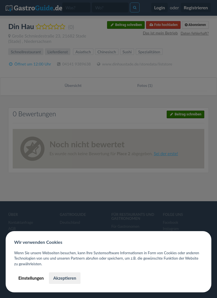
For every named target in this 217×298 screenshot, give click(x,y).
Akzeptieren (64, 278)
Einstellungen (31, 278)
